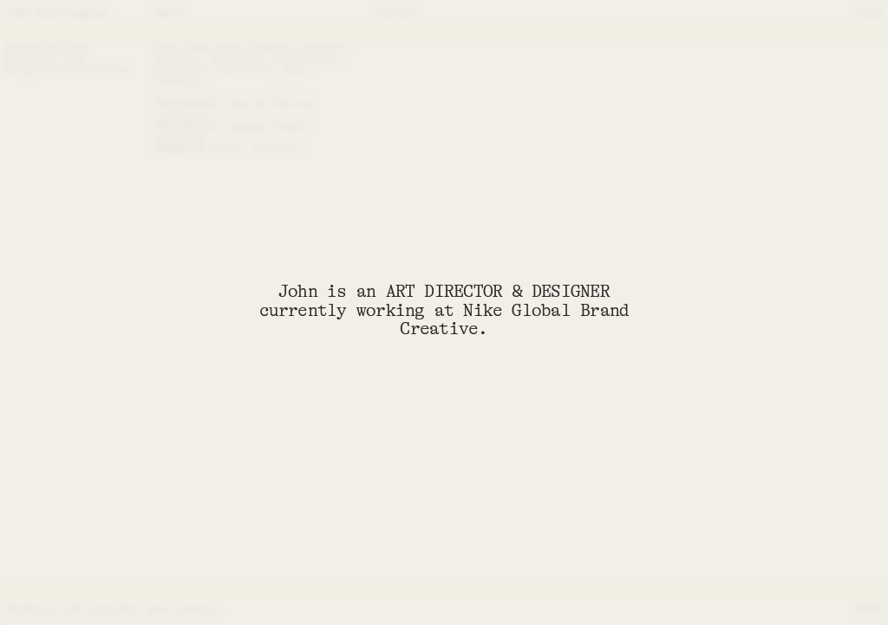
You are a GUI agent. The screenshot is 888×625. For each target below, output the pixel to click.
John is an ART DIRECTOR (390, 291)
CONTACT (398, 14)
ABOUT (168, 14)
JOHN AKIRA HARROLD (55, 14)
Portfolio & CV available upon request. (111, 608)
